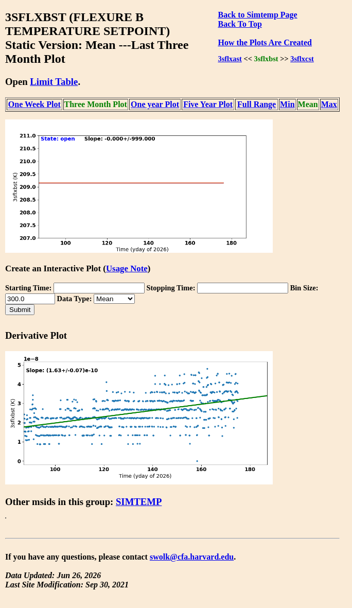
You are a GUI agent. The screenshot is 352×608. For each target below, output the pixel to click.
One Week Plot (34, 104)
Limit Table (54, 81)
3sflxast (229, 59)
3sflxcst (302, 59)
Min (287, 104)
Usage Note (127, 268)
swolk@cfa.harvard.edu (192, 556)
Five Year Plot (208, 104)
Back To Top (239, 24)
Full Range (256, 104)
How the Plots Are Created (264, 42)
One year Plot (155, 104)
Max (329, 104)
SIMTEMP (139, 501)
